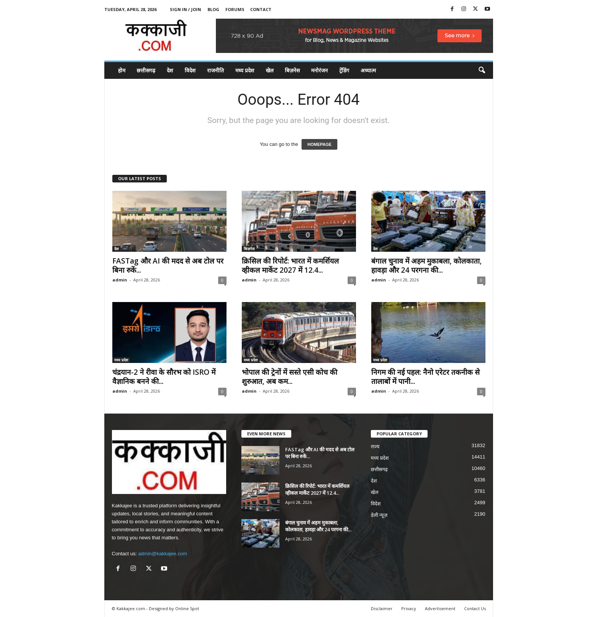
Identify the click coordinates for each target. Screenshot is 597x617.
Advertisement (440, 608)
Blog (213, 9)
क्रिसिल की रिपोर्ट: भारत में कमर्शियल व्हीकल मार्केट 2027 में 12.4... (290, 265)
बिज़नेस (292, 70)
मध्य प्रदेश (244, 70)
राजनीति (215, 70)
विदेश (190, 70)
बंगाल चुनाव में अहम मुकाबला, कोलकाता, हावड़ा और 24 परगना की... (426, 265)
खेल (269, 70)
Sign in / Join (185, 9)
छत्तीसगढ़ (146, 70)
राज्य (375, 446)
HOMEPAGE (319, 144)
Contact (260, 9)
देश (170, 70)
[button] (481, 70)
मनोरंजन (319, 70)
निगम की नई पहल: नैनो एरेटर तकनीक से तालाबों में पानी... (425, 376)
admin (119, 280)
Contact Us (475, 608)
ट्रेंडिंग (344, 70)
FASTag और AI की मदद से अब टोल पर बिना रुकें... (167, 265)
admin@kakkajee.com (162, 553)
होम (121, 70)
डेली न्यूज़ (379, 515)
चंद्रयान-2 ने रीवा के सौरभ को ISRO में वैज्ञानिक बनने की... (163, 376)
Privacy (408, 608)
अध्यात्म (368, 70)
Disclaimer (382, 608)
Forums (234, 9)
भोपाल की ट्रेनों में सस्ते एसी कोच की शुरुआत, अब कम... (289, 376)
